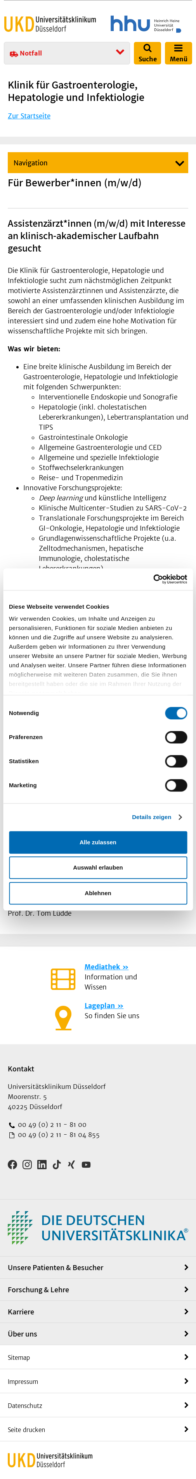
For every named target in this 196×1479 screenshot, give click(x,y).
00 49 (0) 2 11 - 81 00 (51, 1124)
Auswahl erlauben (98, 867)
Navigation (31, 163)
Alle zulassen (98, 842)
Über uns (22, 1334)
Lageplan (100, 1006)
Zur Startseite (29, 116)
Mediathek (102, 967)
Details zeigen (151, 817)
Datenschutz (25, 1406)
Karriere (21, 1312)
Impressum (23, 1381)
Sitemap (19, 1357)
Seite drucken (26, 1430)
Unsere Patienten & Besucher (55, 1267)
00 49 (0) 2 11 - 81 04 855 (58, 1135)
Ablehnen (98, 893)
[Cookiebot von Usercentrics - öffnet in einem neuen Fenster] (153, 579)
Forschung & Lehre (38, 1290)
